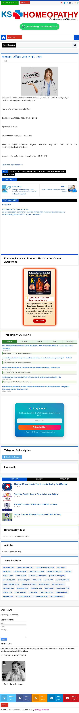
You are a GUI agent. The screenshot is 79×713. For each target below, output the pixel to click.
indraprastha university (56, 171)
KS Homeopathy (15, 710)
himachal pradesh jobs (37, 576)
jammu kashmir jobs (57, 576)
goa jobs (68, 572)
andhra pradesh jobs (25, 567)
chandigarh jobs (20, 572)
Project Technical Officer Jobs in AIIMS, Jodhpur (36, 504)
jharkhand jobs (9, 580)
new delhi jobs (9, 174)
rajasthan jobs (20, 592)
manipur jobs (44, 584)
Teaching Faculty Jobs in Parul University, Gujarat (36, 494)
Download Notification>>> (12, 164)
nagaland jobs (22, 588)
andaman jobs (8, 567)
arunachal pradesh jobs (45, 567)
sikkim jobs (33, 592)
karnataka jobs (24, 580)
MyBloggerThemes (42, 710)
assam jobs (61, 567)
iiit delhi (41, 171)
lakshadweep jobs (62, 580)
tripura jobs (8, 596)
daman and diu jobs (54, 572)
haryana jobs (21, 576)
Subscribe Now (39, 427)
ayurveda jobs (14, 171)
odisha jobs (49, 588)
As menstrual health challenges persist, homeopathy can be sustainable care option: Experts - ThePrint (37, 358)
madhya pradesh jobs (11, 584)
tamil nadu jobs (46, 592)
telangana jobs (61, 592)
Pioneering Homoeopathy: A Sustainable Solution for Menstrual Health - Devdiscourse (31, 367)
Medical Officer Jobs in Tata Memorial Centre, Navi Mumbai (40, 484)
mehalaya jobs (8, 588)
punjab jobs (7, 592)
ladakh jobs (48, 580)
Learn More (39, 321)
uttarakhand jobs (40, 596)
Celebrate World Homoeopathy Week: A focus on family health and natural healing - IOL (31, 377)
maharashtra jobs (29, 584)
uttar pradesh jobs (23, 596)
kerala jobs (37, 580)
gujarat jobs (8, 576)
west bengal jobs (56, 596)
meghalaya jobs (58, 584)
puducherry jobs (62, 588)
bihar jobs (7, 572)
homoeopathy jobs (29, 171)
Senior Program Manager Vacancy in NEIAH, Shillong (37, 514)
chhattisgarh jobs (36, 572)
